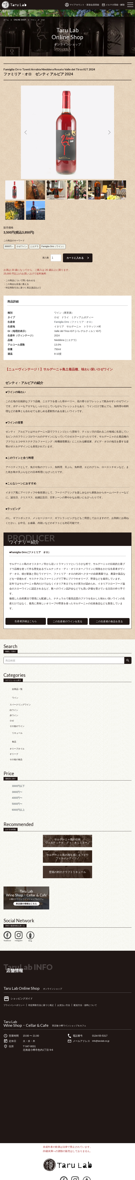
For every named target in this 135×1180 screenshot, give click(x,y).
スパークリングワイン (20, 692)
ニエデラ (34, 240)
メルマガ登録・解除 (115, 5)
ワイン (37, 20)
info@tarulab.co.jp (102, 1021)
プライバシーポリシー (16, 985)
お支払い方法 (72, 985)
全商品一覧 (12, 681)
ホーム (7, 20)
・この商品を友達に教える (16, 278)
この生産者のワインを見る (67, 615)
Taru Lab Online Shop (22, 969)
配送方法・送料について (97, 985)
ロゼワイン (22, 240)
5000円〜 (12, 784)
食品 (9, 724)
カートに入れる (75, 251)
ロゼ (48, 20)
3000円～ (9, 240)
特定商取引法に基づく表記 (46, 985)
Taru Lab (10, 1002)
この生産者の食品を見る (109, 615)
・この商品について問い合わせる (19, 274)
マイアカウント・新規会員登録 (84, 5)
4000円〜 (12, 778)
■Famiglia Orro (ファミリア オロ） (31, 545)
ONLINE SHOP (22, 20)
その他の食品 (16, 740)
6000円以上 (13, 790)
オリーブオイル (17, 729)
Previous (26, 132)
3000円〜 (12, 772)
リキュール (12, 719)
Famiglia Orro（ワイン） (53, 240)
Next (108, 132)
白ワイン (14, 697)
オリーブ (14, 735)
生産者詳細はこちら (25, 615)
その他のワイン (17, 713)
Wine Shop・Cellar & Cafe (26, 1005)
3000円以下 (13, 766)
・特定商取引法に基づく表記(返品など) (22, 281)
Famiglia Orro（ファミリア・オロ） (74, 315)
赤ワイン (14, 702)
